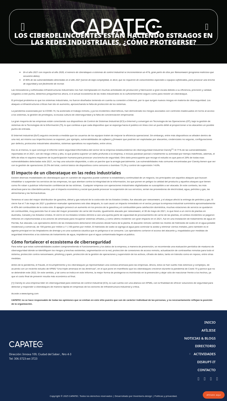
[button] (203, 354)
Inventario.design (142, 395)
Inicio (209, 322)
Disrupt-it (206, 362)
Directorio (205, 346)
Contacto (206, 370)
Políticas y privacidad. (166, 395)
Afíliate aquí (214, 394)
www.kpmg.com (29, 293)
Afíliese (209, 330)
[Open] (206, 27)
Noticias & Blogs (199, 338)
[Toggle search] (22, 27)
